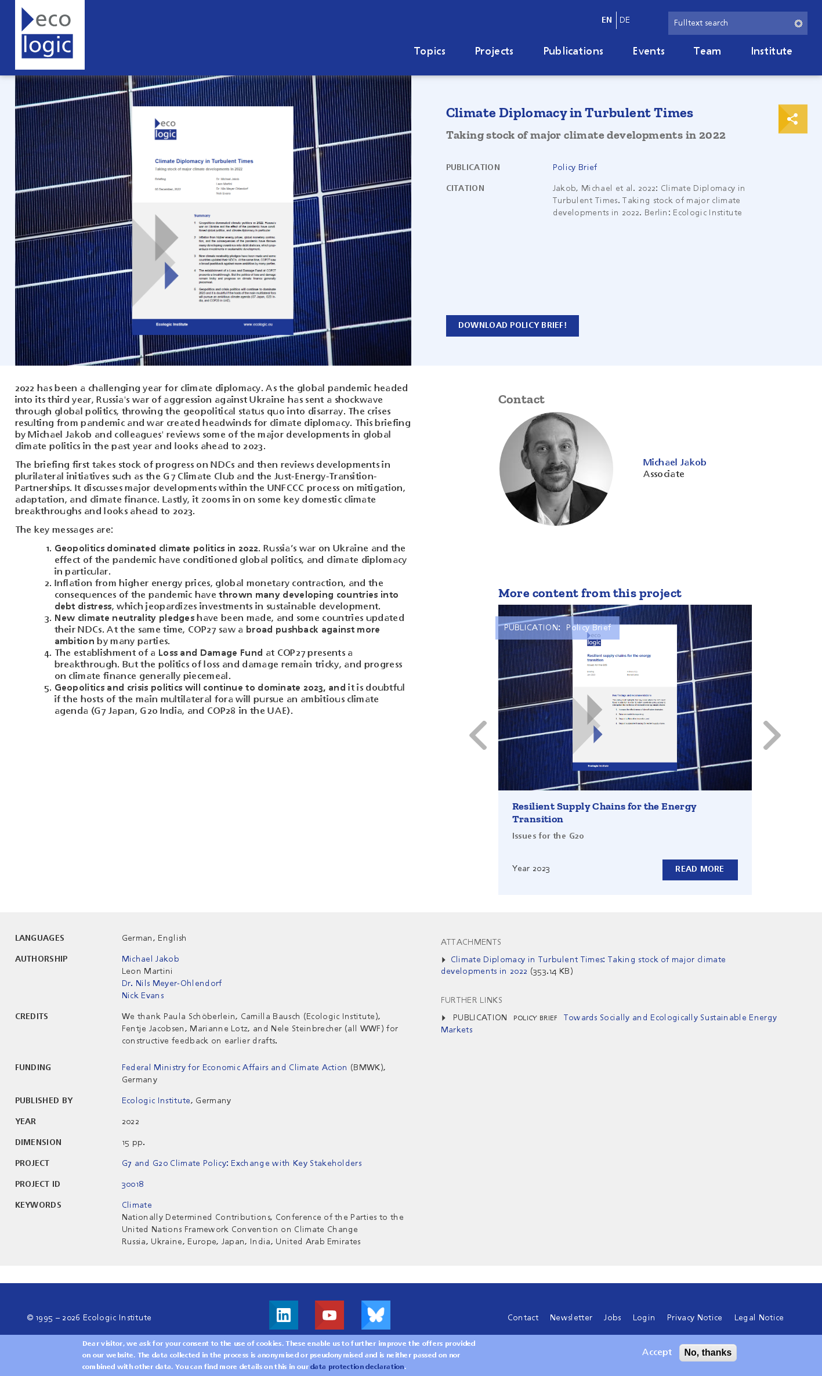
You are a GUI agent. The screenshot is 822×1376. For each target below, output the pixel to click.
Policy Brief (575, 168)
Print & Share (792, 118)
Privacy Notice (694, 1318)
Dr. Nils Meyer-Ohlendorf (172, 984)
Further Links (471, 1000)
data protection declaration (357, 1367)
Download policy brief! (513, 326)
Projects (494, 51)
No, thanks (708, 1352)
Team (707, 51)
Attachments (471, 942)
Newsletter (571, 1318)
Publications (573, 51)
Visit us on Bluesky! (375, 1315)
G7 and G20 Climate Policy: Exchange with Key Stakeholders (241, 1164)
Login (644, 1318)
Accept (657, 1352)
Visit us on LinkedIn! (283, 1315)
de (625, 20)
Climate (137, 1205)
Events (648, 51)
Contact (523, 1318)
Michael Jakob (150, 959)
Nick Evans (143, 996)
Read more (700, 869)
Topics (430, 51)
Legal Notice (759, 1318)
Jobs (612, 1318)
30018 (133, 1184)
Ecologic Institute (156, 1101)
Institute (772, 51)
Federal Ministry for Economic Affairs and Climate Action (235, 1068)
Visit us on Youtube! (329, 1315)
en (607, 20)
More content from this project (590, 593)
